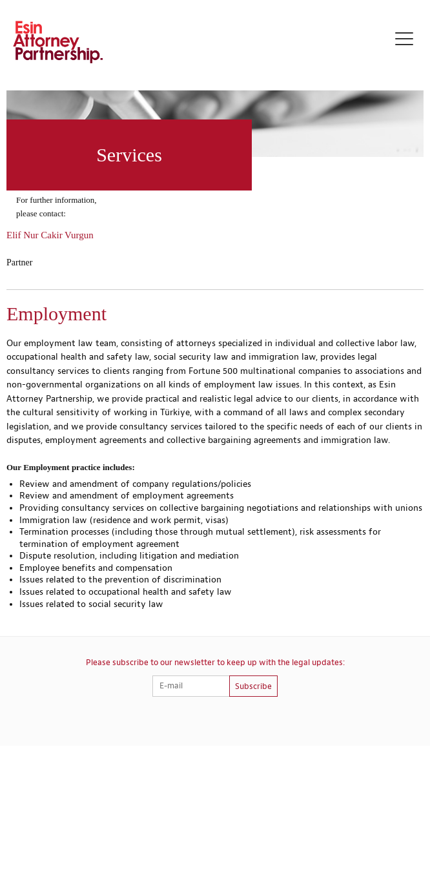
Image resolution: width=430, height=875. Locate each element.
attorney (194, 343)
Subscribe (253, 686)
